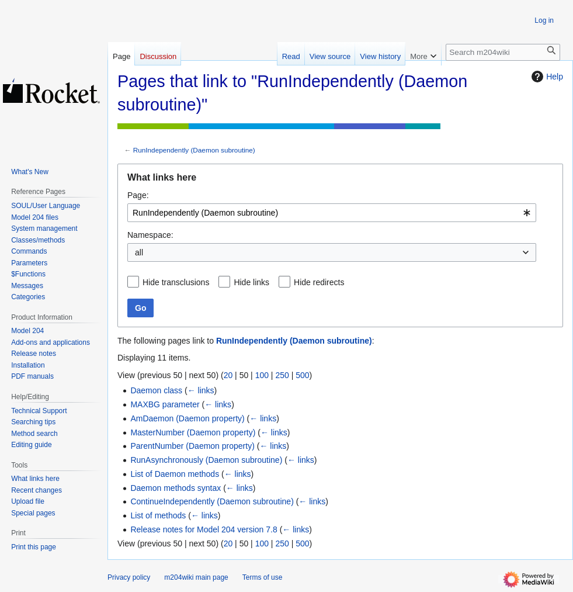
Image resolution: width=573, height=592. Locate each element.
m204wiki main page (196, 577)
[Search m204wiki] (503, 52)
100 (262, 375)
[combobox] (331, 212)
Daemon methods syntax (175, 488)
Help (546, 76)
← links (200, 390)
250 (282, 375)
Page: (138, 195)
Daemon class (156, 390)
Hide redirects (319, 282)
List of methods (158, 515)
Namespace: (150, 235)
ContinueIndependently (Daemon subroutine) (211, 501)
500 (302, 375)
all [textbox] (139, 252)
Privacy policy (128, 577)
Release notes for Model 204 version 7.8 (203, 529)
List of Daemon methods (174, 474)
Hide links (251, 282)
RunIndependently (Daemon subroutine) (194, 150)
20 (228, 375)
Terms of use (262, 577)
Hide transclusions (176, 282)
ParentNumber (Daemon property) (192, 446)
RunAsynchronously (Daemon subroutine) (206, 460)
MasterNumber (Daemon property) (192, 432)
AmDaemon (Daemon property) (187, 418)
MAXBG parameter (164, 404)
